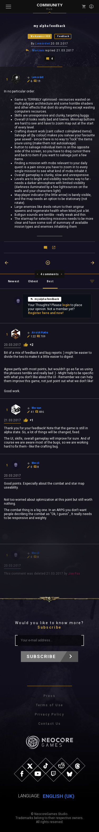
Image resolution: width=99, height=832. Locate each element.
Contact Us (49, 724)
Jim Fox (74, 573)
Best (50, 281)
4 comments (49, 274)
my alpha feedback (44, 299)
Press (49, 696)
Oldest (33, 281)
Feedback (63, 36)
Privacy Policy (49, 714)
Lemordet (42, 43)
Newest (13, 281)
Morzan (38, 50)
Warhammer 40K (40, 36)
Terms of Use (49, 705)
